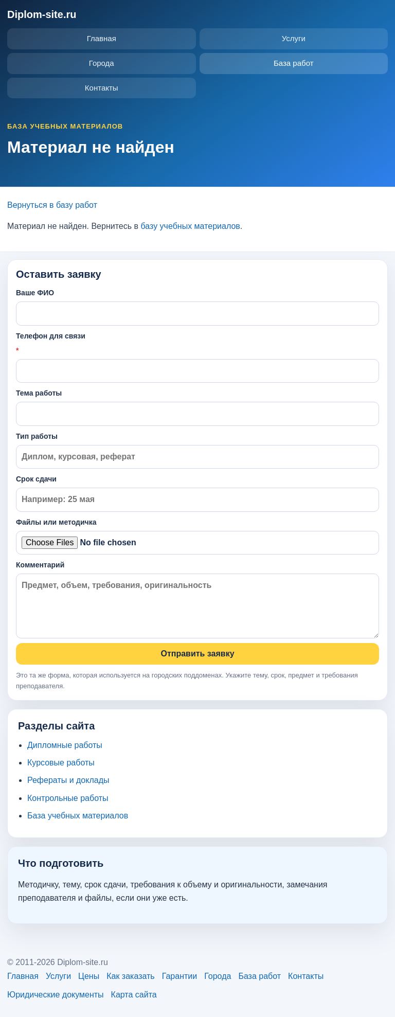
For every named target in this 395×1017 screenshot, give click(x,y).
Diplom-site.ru (41, 14)
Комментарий (197, 599)
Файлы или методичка (197, 536)
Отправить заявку (197, 653)
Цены (88, 976)
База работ (294, 63)
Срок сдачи (197, 493)
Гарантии (180, 976)
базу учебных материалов (190, 226)
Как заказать (130, 976)
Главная (101, 38)
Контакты (101, 87)
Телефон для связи (197, 357)
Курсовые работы (61, 762)
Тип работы (197, 450)
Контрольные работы (68, 798)
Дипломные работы (64, 745)
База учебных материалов (77, 815)
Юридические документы (55, 994)
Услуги (294, 38)
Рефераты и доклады (68, 780)
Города (101, 63)
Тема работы (197, 407)
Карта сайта (134, 994)
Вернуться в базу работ (52, 205)
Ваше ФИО (197, 307)
